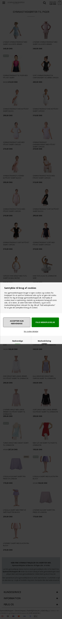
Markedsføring (44, 341)
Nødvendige (17, 341)
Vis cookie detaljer (31, 331)
